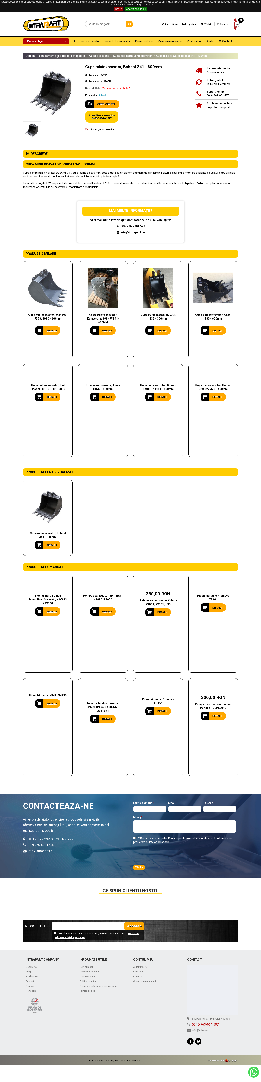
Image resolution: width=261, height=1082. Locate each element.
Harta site (31, 990)
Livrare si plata (87, 976)
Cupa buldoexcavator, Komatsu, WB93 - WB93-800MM (103, 318)
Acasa (30, 55)
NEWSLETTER (37, 925)
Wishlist (199, 24)
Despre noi (31, 966)
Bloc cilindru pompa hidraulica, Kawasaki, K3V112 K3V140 (48, 599)
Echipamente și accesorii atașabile (62, 55)
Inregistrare (182, 24)
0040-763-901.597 (130, 226)
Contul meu (139, 976)
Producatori (32, 976)
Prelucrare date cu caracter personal (99, 985)
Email (171, 803)
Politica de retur (88, 980)
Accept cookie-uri (136, 9)
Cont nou (138, 971)
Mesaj (137, 817)
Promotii (30, 985)
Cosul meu (215, 24)
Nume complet (142, 803)
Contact (30, 980)
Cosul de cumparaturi (144, 980)
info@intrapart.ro (130, 232)
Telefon (208, 803)
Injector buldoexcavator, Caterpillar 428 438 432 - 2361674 (103, 706)
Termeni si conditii (89, 971)
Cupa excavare (99, 55)
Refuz (118, 9)
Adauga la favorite (102, 129)
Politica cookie (87, 990)
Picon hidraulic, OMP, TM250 (48, 695)
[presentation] (161, 854)
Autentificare (161, 24)
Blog (28, 971)
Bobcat (102, 95)
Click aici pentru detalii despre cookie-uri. (134, 4)
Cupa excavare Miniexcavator (132, 55)
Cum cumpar (86, 966)
